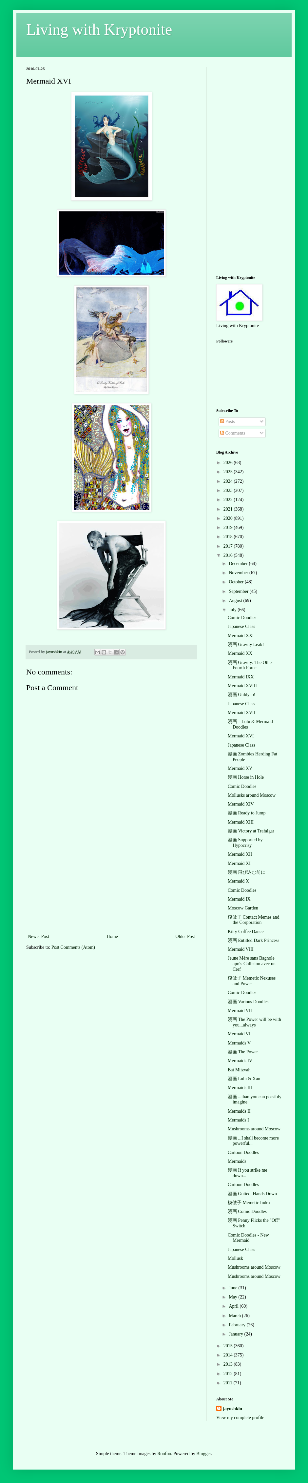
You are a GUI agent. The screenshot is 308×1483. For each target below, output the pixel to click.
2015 (228, 1345)
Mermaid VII (240, 1010)
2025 (228, 471)
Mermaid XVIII (242, 685)
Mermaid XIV (241, 804)
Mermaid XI (239, 863)
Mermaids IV (240, 1060)
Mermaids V (239, 1043)
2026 (228, 462)
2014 (228, 1355)
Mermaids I (238, 1120)
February (237, 1324)
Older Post (185, 936)
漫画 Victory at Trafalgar (251, 831)
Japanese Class (241, 626)
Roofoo (164, 1453)
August (236, 600)
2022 (228, 499)
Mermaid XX (240, 653)
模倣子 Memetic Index (249, 1202)
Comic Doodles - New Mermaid (248, 1238)
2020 (228, 518)
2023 (228, 490)
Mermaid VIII (241, 949)
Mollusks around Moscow (252, 795)
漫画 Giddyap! (241, 694)
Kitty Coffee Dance (245, 931)
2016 (228, 555)
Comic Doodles (242, 617)
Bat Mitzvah (239, 1069)
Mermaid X (238, 881)
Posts (227, 421)
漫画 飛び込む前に (247, 872)
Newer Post (38, 936)
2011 (228, 1382)
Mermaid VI (239, 1033)
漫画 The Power (243, 1051)
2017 (228, 546)
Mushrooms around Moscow (254, 1128)
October (237, 581)
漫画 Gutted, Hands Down (252, 1193)
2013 (228, 1364)
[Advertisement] (111, 883)
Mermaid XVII (241, 712)
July (233, 609)
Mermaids (237, 1161)
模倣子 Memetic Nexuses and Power (252, 981)
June (233, 1287)
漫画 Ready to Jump (247, 812)
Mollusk (235, 1258)
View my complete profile (240, 1417)
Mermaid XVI (241, 735)
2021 (228, 509)
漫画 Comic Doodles (247, 1211)
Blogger (203, 1453)
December (239, 563)
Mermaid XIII (241, 822)
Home (112, 936)
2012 (228, 1373)
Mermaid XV (240, 768)
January (236, 1334)
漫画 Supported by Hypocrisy (245, 842)
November (239, 572)
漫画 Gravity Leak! (246, 644)
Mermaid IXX (241, 676)
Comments (232, 433)
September (239, 591)
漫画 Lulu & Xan (244, 1078)
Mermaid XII (240, 854)
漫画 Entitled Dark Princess (253, 940)
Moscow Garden (243, 908)
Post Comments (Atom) (73, 947)
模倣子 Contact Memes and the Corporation (253, 920)
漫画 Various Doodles (248, 1001)
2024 (228, 481)
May (233, 1297)
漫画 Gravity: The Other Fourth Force (250, 665)
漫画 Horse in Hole (246, 777)
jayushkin (232, 1408)
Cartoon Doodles (243, 1152)
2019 (228, 527)
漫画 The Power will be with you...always (254, 1022)
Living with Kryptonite (99, 29)
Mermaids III (240, 1087)
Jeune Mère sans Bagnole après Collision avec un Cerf (252, 964)
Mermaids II (239, 1111)
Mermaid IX (239, 899)
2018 (228, 536)
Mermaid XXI (241, 635)
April (234, 1306)
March (235, 1315)
